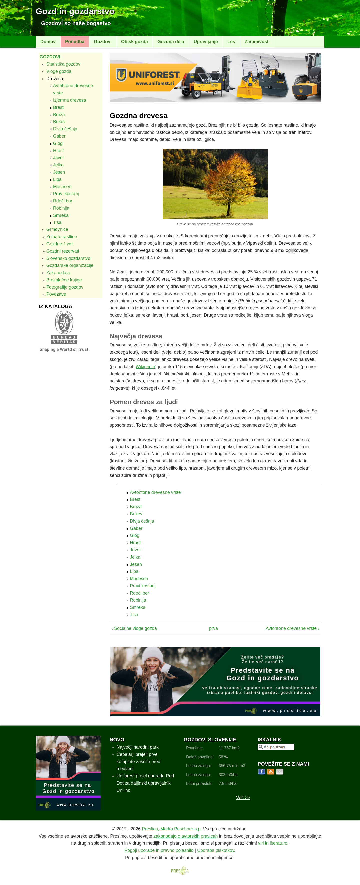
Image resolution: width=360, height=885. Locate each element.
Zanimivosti (257, 41)
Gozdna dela (171, 41)
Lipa (57, 179)
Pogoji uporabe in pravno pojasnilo (159, 850)
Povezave (56, 294)
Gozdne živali (60, 243)
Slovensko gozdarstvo (68, 258)
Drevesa (54, 78)
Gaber (59, 136)
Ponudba (74, 41)
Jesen (59, 172)
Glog (58, 143)
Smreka (61, 215)
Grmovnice (57, 229)
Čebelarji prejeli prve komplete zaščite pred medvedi (138, 761)
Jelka (58, 164)
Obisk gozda (134, 41)
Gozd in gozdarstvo (75, 11)
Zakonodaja (58, 272)
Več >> (243, 797)
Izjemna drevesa (69, 100)
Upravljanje (206, 41)
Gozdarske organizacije (70, 265)
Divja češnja (65, 128)
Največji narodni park (138, 747)
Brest (58, 107)
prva (213, 628)
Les (231, 41)
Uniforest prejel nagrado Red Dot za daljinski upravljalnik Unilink (145, 783)
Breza (59, 114)
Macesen (62, 186)
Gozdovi (103, 41)
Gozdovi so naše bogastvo (76, 23)
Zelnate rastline (61, 236)
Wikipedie (145, 366)
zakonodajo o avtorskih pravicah (186, 836)
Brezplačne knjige (64, 279)
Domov (48, 41)
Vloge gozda (59, 71)
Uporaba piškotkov (215, 850)
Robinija (61, 208)
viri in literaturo (273, 843)
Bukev (59, 121)
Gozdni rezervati (62, 251)
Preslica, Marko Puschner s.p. (172, 828)
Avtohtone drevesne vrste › (293, 628)
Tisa (57, 222)
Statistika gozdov (63, 64)
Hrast (58, 150)
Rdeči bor (62, 200)
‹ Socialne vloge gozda (134, 628)
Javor (58, 157)
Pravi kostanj (66, 193)
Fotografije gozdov (65, 287)
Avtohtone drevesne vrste (155, 492)
